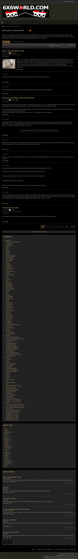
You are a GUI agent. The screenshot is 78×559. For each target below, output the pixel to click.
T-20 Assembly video (10, 208)
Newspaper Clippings (12, 348)
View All (8, 542)
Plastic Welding (10, 387)
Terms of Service (61, 549)
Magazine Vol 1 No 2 (12, 413)
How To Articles (9, 328)
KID (7, 381)
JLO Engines (10, 379)
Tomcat (8, 320)
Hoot (7, 374)
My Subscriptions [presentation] (18, 42)
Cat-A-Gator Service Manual (37, 185)
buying (7, 438)
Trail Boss (9, 323)
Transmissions (10, 334)
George (13, 210)
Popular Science (11, 349)
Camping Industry (11, 343)
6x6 (6, 430)
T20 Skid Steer (10, 398)
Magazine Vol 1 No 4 (12, 417)
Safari (8, 299)
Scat (7, 301)
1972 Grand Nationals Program (15, 406)
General (8, 329)
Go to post (20, 69)
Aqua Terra (9, 245)
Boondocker (9, 257)
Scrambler (9, 303)
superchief (8, 463)
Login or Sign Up (69, 1)
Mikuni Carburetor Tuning (13, 385)
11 (61, 227)
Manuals (7, 357)
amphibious (8, 432)
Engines (8, 331)
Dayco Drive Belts (11, 371)
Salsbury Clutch (11, 392)
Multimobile (9, 285)
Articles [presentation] (6, 42)
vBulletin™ (66, 555)
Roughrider (9, 298)
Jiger (7, 276)
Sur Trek (8, 313)
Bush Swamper (10, 256)
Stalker (8, 312)
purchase (7, 460)
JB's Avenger (10, 274)
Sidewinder (9, 304)
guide (6, 443)
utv (5, 466)
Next (72, 227)
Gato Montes (10, 268)
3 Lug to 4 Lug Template (13, 399)
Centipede (9, 260)
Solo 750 (8, 309)
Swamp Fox (9, 315)
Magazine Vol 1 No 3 (12, 415)
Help (32, 549)
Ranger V (9, 295)
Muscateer (9, 287)
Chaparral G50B (11, 368)
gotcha (7, 441)
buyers (7, 437)
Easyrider (9, 265)
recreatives (8, 462)
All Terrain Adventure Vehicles (15, 338)
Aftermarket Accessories (13, 242)
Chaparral (9, 367)
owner (6, 455)
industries (7, 446)
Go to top (72, 549)
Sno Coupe (9, 307)
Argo (7, 246)
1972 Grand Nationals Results (15, 407)
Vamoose (9, 326)
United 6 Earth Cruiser (13, 324)
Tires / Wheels (10, 332)
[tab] (6, 41)
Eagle (8, 264)
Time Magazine (10, 356)
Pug (7, 292)
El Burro (8, 267)
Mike (6, 489)
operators (7, 454)
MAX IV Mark (14, 100)
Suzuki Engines (10, 395)
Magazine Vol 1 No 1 (12, 412)
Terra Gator (9, 317)
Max (7, 281)
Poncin (8, 290)
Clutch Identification (12, 370)
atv (5, 435)
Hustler (8, 273)
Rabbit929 (14, 53)
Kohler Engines (10, 382)
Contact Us (41, 549)
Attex (7, 248)
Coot (7, 262)
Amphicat (9, 243)
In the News (9, 409)
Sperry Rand (10, 310)
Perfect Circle (10, 351)
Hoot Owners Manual (10, 498)
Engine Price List (11, 345)
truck (6, 465)
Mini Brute (9, 282)
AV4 (7, 249)
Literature (7, 335)
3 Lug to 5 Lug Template (13, 401)
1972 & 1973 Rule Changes (14, 404)
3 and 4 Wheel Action (12, 337)
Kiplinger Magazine (12, 346)
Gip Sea (8, 270)
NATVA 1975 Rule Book (13, 410)
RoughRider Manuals (12, 390)
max (6, 451)
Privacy (49, 549)
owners (7, 457)
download (7, 440)
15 (66, 227)
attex (6, 433)
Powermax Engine (11, 388)
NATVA (7, 402)
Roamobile (9, 296)
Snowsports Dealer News (13, 354)
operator (7, 452)
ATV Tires (9, 342)
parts (6, 458)
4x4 (6, 429)
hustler (7, 444)
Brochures (8, 240)
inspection (8, 447)
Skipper (8, 306)
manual (7, 449)
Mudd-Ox (9, 284)
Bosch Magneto (10, 363)
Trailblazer (9, 321)
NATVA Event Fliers (12, 420)
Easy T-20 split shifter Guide (13, 51)
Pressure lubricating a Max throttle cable (18, 98)
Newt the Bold (10, 288)
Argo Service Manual (10, 520)
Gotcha (8, 373)
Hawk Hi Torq (10, 271)
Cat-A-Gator (9, 259)
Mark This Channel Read (39, 232)
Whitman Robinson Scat (11, 532)
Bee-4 (8, 254)
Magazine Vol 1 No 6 (12, 418)
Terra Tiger (9, 318)
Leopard (8, 279)
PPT (7, 293)
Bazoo (8, 251)
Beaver (8, 253)
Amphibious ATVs (11, 340)
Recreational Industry (12, 353)
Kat (7, 278)
